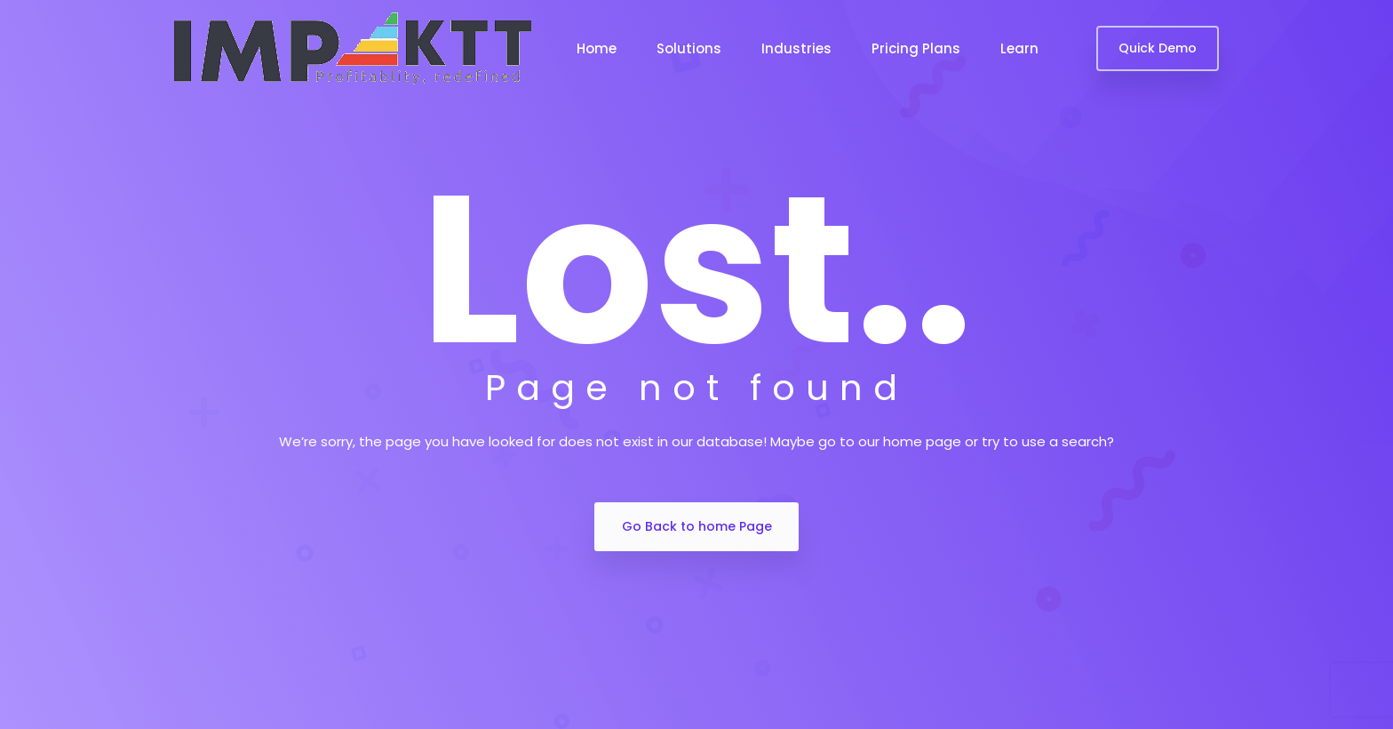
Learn (1019, 48)
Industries (796, 48)
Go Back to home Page (697, 526)
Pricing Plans (916, 48)
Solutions (689, 48)
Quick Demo (1157, 48)
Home (597, 48)
